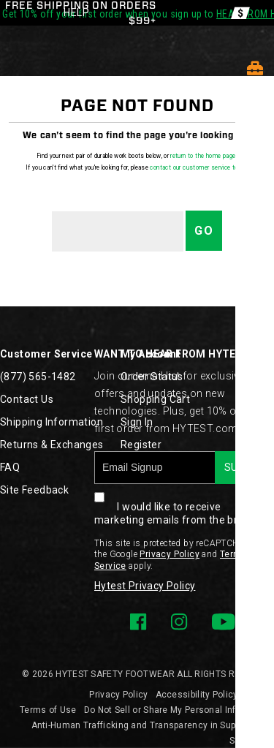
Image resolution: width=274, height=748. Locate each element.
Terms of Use (48, 710)
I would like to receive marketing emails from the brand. (176, 505)
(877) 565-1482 (38, 376)
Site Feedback (34, 490)
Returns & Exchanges (52, 444)
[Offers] (240, 13)
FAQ (10, 467)
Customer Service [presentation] (46, 354)
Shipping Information (51, 422)
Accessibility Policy (197, 695)
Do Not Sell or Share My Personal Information (179, 710)
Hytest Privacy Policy (144, 586)
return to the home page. (203, 155)
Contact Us (26, 399)
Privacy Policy (169, 554)
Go (203, 231)
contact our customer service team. (199, 167)
